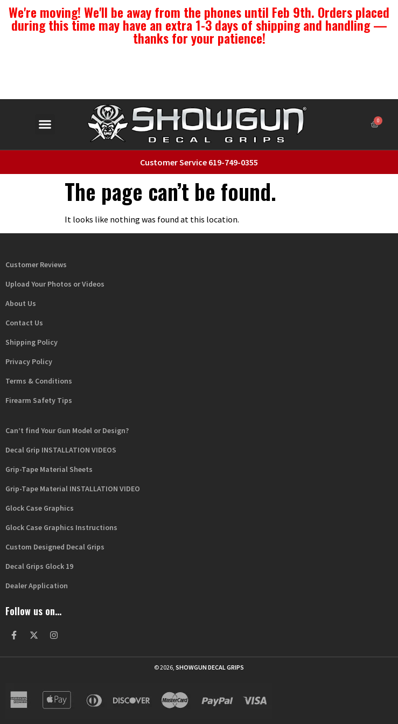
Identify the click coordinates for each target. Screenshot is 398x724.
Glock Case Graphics (39, 508)
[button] (45, 124)
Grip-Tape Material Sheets (49, 469)
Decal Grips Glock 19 (39, 566)
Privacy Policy (28, 361)
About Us (20, 303)
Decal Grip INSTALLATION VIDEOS (60, 450)
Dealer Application (36, 585)
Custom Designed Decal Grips (54, 547)
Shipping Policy (31, 342)
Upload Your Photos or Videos (54, 284)
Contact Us (24, 323)
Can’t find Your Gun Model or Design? (67, 430)
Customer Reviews (36, 264)
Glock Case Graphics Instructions (61, 527)
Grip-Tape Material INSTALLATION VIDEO (72, 488)
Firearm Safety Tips (38, 400)
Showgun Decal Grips (210, 667)
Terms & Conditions (38, 381)
